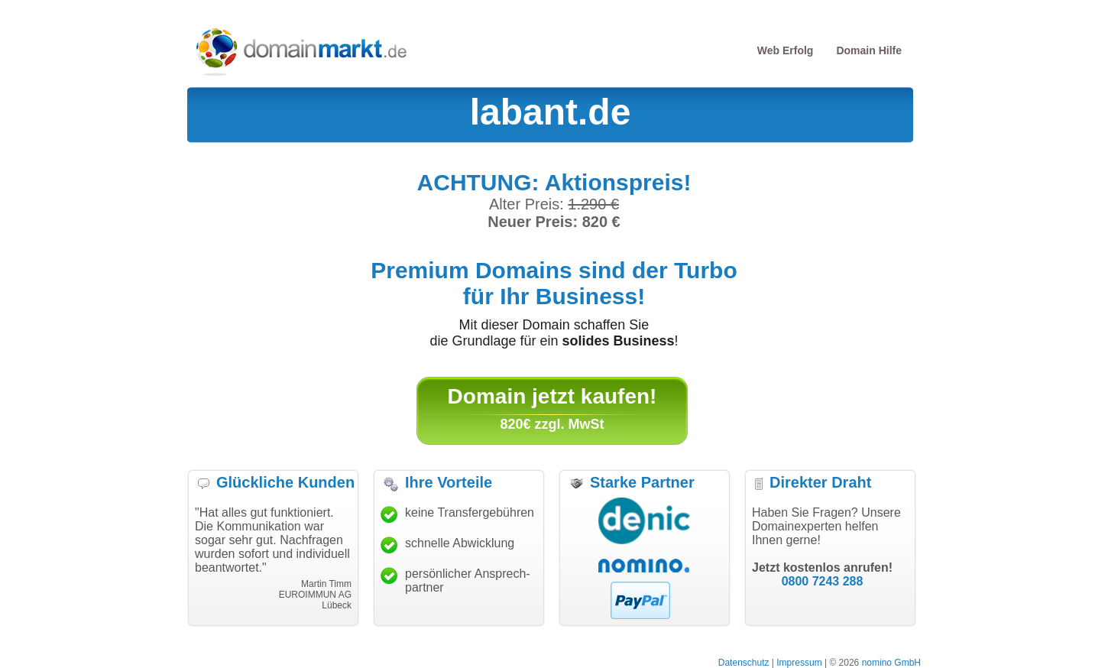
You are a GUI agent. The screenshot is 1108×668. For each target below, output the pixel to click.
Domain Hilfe (869, 50)
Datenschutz (743, 662)
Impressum (798, 662)
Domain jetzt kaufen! (552, 396)
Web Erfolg (785, 50)
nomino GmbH (891, 662)
